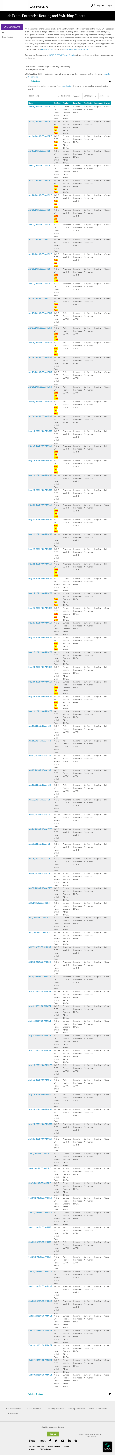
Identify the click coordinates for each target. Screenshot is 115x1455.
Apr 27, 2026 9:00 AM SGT (40, 313)
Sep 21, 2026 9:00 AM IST (39, 1227)
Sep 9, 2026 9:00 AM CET (39, 1183)
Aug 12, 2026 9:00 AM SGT (40, 1094)
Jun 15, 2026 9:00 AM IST (39, 726)
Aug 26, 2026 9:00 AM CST (40, 1139)
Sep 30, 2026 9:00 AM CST (40, 1301)
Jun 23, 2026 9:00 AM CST (40, 814)
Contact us (13, 1413)
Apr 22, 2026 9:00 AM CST (40, 239)
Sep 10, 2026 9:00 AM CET (40, 1198)
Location (77, 103)
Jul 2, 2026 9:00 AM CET (39, 917)
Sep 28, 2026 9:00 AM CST (40, 1271)
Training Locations (76, 1408)
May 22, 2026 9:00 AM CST (40, 549)
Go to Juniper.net (36, 1446)
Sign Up (53, 1434)
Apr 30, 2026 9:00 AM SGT (40, 401)
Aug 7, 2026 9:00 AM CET (39, 1050)
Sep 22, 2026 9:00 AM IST (39, 1242)
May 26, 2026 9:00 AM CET (40, 608)
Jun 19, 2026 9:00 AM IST (39, 785)
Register (100, 5)
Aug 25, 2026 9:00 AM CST (40, 1124)
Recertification (47, 49)
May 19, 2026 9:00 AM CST (40, 460)
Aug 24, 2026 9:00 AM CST (40, 1109)
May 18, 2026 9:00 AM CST (40, 431)
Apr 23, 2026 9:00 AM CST (40, 269)
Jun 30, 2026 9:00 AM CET (40, 888)
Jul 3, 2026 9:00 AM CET (39, 932)
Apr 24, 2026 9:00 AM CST (40, 298)
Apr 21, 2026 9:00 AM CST (40, 210)
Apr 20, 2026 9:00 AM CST (40, 195)
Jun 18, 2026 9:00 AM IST (39, 770)
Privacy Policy (54, 1446)
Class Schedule (34, 1408)
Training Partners (55, 1408)
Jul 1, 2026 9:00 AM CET (39, 903)
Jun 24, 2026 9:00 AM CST (40, 829)
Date (31, 103)
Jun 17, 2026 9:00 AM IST (39, 755)
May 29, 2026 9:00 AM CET (40, 696)
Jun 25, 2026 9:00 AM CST (40, 844)
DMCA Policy (45, 1449)
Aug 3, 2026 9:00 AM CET (39, 991)
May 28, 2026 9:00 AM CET (40, 667)
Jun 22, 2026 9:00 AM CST (40, 799)
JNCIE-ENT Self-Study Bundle (62, 55)
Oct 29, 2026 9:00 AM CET (40, 1360)
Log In (109, 5)
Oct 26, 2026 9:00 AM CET (40, 1316)
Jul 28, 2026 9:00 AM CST (39, 962)
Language (98, 103)
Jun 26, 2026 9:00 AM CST (40, 858)
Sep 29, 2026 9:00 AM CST (40, 1286)
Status (107, 103)
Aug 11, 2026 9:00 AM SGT (40, 1080)
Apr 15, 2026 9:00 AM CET (40, 106)
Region (66, 103)
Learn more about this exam (75, 49)
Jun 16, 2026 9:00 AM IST (39, 741)
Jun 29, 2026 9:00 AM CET (40, 873)
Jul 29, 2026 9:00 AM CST (39, 976)
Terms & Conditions (97, 1408)
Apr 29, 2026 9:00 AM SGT (40, 372)
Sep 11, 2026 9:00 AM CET (40, 1212)
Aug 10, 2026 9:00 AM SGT (40, 1065)
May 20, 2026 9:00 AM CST (40, 490)
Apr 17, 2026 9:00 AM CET (40, 165)
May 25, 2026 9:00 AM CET (40, 578)
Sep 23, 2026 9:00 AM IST (39, 1257)
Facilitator (88, 103)
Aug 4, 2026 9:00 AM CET (39, 1006)
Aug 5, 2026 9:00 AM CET (39, 1021)
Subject (57, 103)
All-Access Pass (13, 1408)
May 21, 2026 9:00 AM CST (40, 519)
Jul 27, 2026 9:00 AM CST (39, 947)
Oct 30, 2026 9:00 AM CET (40, 1375)
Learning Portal (39, 7)
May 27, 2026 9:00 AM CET (40, 637)
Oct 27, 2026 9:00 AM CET (40, 1330)
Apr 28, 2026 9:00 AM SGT (40, 342)
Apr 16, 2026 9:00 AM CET (40, 136)
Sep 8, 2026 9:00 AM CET (39, 1168)
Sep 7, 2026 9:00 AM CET (39, 1153)
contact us (67, 86)
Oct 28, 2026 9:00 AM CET (40, 1345)
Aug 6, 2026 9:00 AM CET (39, 1035)
